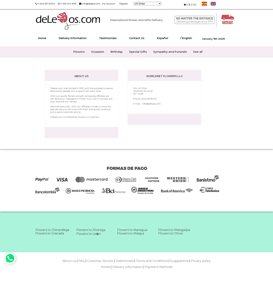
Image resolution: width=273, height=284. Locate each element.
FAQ (81, 261)
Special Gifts (138, 51)
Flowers (79, 51)
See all (198, 51)
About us (69, 261)
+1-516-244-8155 (67, 3)
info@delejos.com (89, 3)
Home (42, 38)
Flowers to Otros (170, 233)
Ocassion (97, 51)
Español (162, 38)
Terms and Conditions (152, 261)
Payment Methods (158, 267)
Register (123, 3)
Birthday (117, 51)
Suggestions (179, 261)
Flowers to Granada (49, 233)
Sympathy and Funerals (170, 51)
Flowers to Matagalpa (174, 230)
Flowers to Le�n (88, 234)
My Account (108, 3)
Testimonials (108, 38)
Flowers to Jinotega (90, 230)
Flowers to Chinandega (52, 230)
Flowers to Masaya (130, 233)
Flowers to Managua (132, 230)
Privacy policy (201, 261)
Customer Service (100, 261)
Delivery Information (73, 38)
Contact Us (136, 38)
